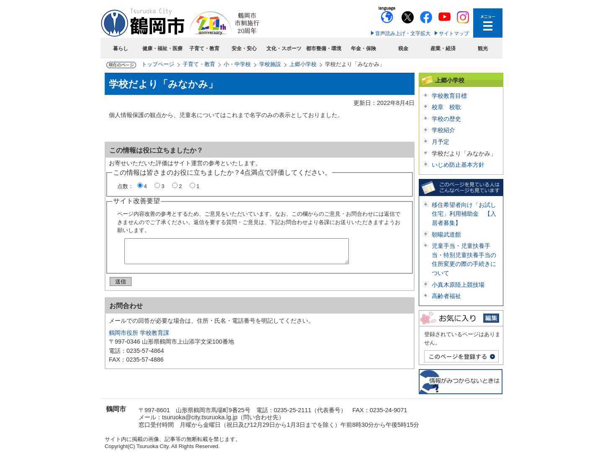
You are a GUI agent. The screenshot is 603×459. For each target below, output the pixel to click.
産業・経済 (443, 48)
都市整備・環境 (323, 48)
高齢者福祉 (446, 296)
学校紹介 (443, 130)
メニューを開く (487, 23)
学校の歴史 (446, 118)
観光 (483, 48)
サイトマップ (454, 33)
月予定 (440, 141)
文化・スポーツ (284, 48)
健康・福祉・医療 (162, 48)
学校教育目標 (449, 95)
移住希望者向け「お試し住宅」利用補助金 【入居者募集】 (464, 213)
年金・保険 (363, 48)
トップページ (158, 64)
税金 (403, 48)
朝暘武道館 (446, 234)
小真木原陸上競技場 (458, 284)
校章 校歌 (446, 107)
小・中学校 (237, 64)
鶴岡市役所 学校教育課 (139, 336)
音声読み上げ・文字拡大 (402, 33)
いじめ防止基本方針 (458, 164)
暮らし (120, 48)
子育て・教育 (204, 48)
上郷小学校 (303, 64)
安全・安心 (244, 48)
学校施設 (270, 64)
